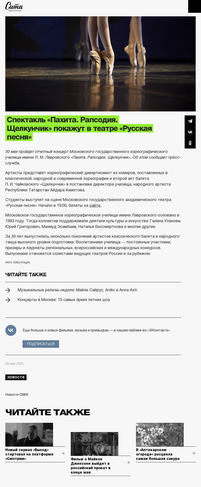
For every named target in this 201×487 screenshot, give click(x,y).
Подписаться (41, 344)
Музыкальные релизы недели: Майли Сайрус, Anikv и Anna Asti (77, 290)
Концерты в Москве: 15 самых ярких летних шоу (64, 299)
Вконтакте (190, 131)
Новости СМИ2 (16, 394)
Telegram (190, 120)
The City (14, 6)
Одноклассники (190, 143)
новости (16, 377)
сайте (94, 205)
